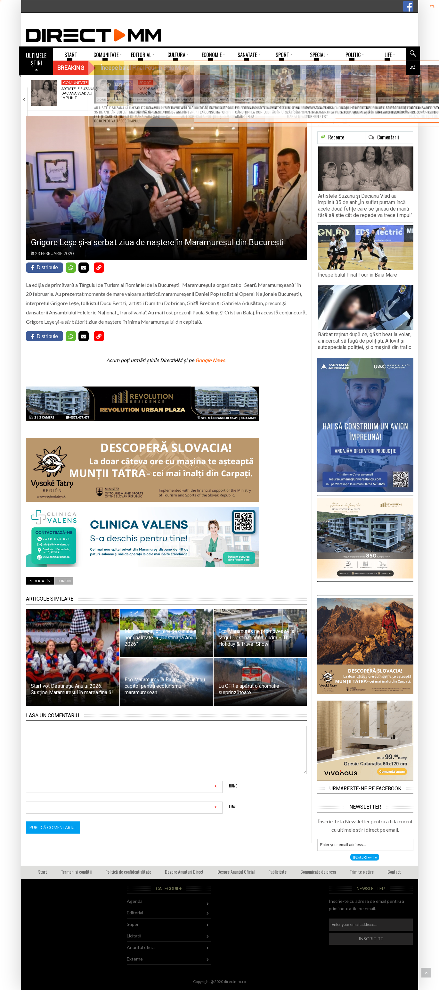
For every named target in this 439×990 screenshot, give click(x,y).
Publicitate (277, 871)
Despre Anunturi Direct (184, 871)
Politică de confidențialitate (128, 871)
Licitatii (134, 935)
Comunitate (75, 82)
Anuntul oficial (141, 947)
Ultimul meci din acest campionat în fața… (308, 93)
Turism (64, 580)
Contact (394, 871)
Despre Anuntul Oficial (236, 871)
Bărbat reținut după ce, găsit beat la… (234, 91)
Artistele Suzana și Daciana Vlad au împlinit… (80, 93)
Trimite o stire (362, 871)
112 (218, 82)
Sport (145, 82)
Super (133, 924)
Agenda (134, 901)
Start (42, 871)
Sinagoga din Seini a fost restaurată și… (385, 91)
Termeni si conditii (76, 871)
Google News (210, 360)
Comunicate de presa (318, 871)
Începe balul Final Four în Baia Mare (155, 91)
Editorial (135, 912)
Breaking (70, 67)
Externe (135, 958)
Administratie (381, 82)
